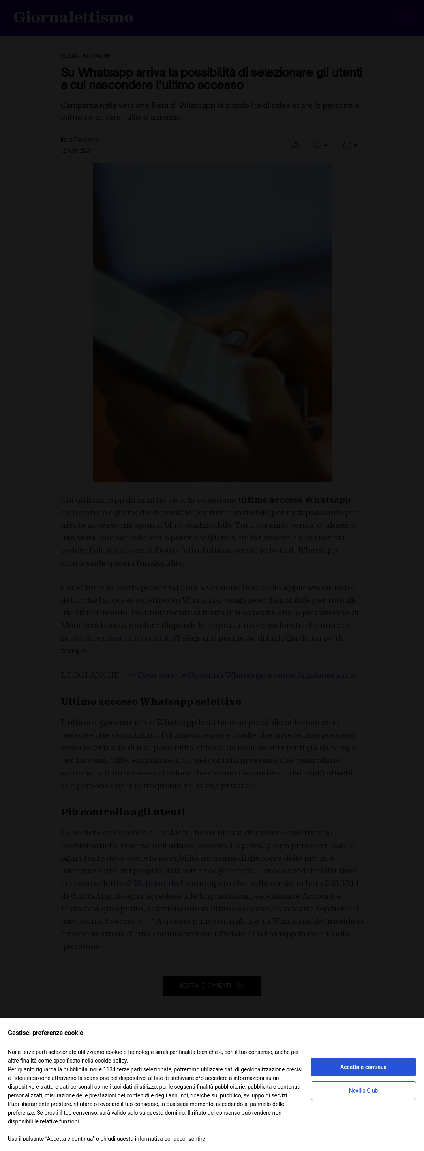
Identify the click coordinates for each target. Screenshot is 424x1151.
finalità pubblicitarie (221, 1087)
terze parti (129, 1069)
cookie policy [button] (111, 1061)
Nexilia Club (363, 1090)
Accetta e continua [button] (363, 1067)
